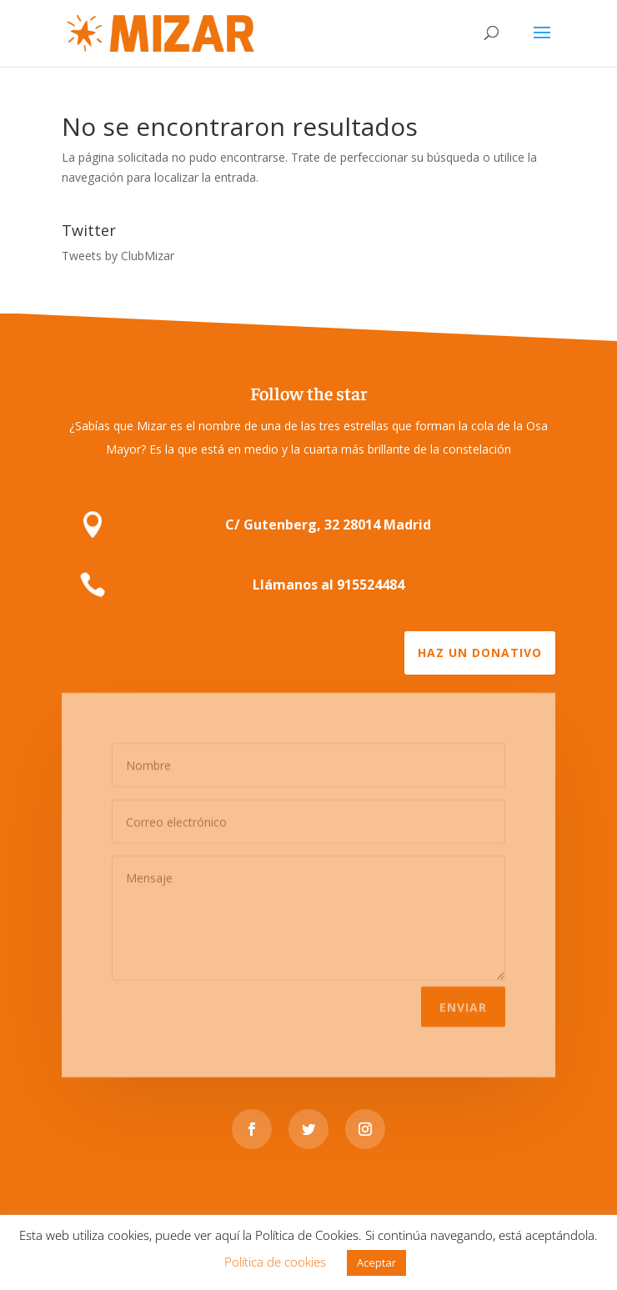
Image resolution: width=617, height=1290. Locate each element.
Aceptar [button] (376, 1262)
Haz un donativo (480, 652)
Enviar (463, 1001)
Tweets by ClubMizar (118, 256)
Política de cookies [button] (275, 1261)
